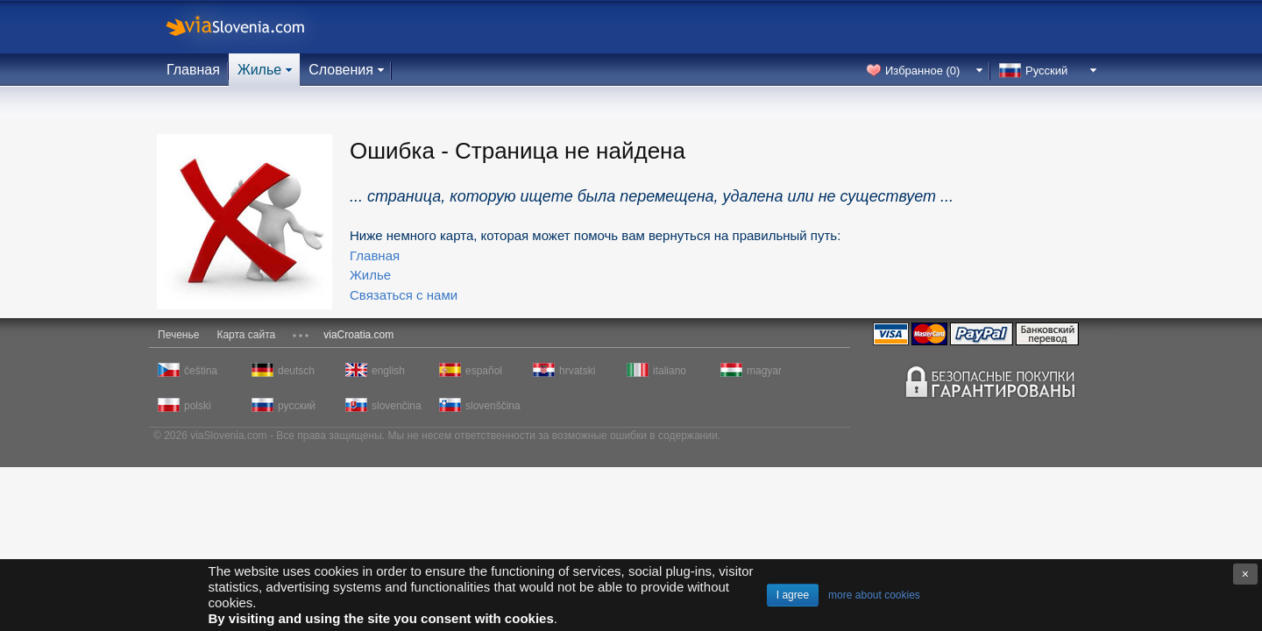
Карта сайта (245, 335)
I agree (792, 595)
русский (297, 406)
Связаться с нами (403, 294)
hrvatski (577, 371)
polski (197, 406)
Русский (1046, 70)
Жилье (259, 69)
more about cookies (874, 595)
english (388, 371)
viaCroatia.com (358, 335)
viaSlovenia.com (250, 26)
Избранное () (922, 70)
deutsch (296, 371)
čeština (200, 371)
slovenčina (397, 406)
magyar (764, 371)
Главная (193, 69)
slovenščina (491, 406)
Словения (340, 69)
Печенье (178, 335)
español (483, 371)
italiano (669, 371)
